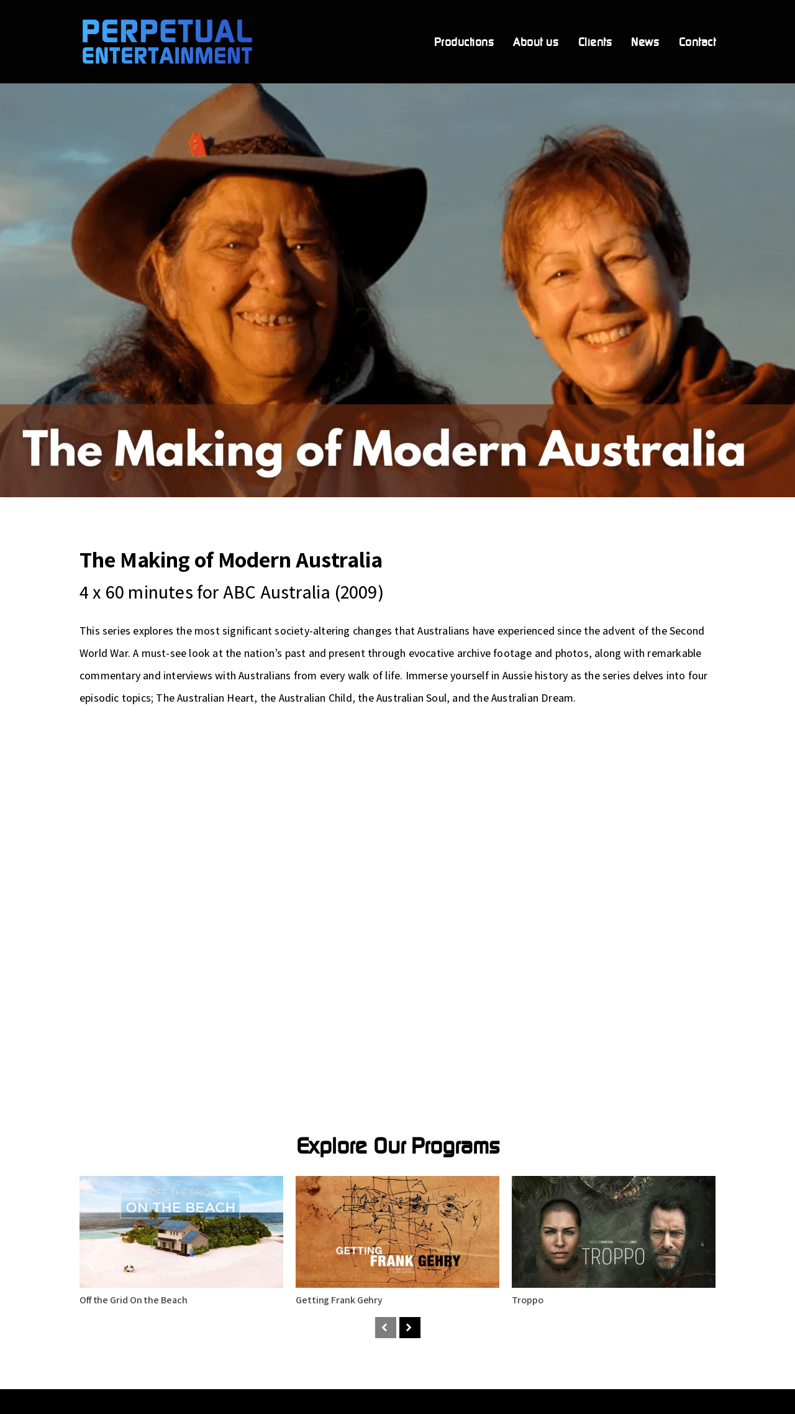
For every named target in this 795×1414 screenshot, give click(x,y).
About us (535, 42)
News (645, 42)
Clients (595, 42)
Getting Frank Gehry (339, 1299)
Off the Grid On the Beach (134, 1299)
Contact (697, 42)
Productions (464, 42)
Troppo (527, 1299)
